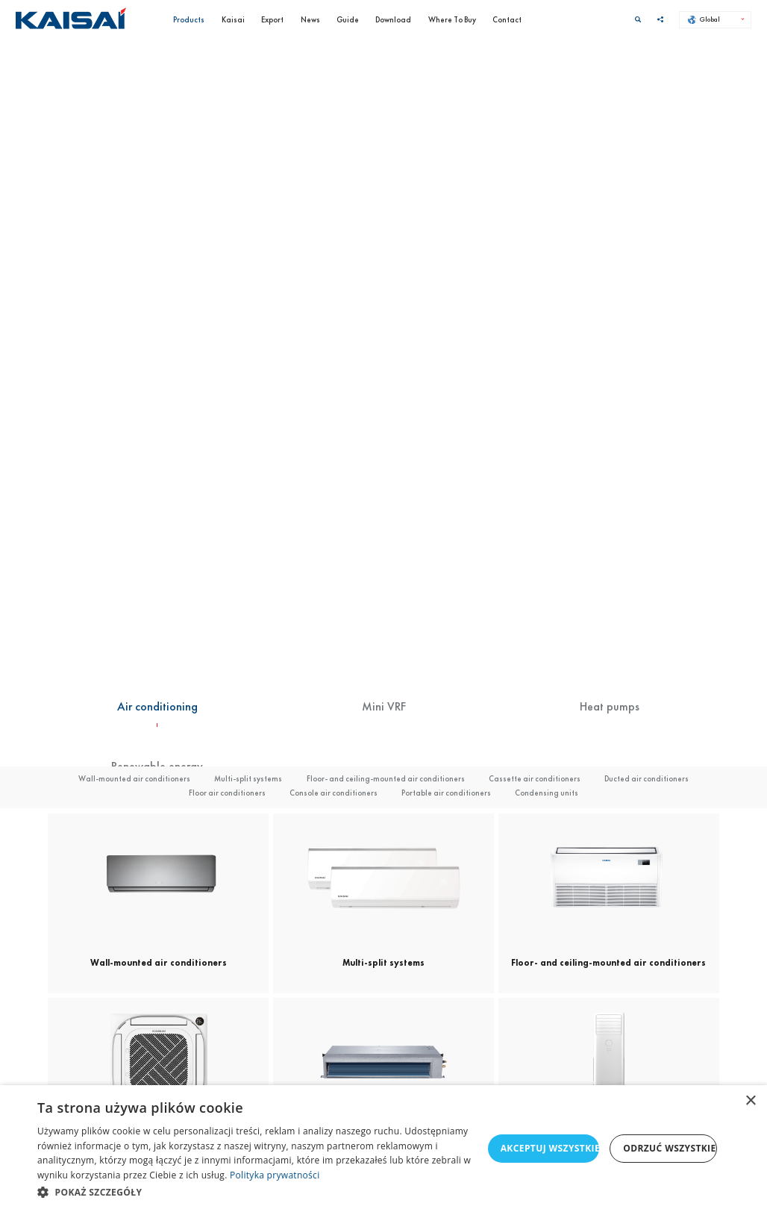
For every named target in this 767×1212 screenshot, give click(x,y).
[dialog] (383, 1148)
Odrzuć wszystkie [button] (669, 1148)
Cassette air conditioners (534, 778)
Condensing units (546, 792)
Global (704, 19)
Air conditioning (157, 706)
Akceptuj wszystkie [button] (550, 1148)
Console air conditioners (333, 792)
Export (272, 19)
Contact (507, 19)
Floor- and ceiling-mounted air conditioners (386, 778)
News (310, 19)
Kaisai (233, 19)
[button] (260, 1192)
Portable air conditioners (446, 792)
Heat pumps (609, 706)
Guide (347, 19)
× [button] (750, 1101)
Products (188, 19)
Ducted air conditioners (646, 778)
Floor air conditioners (227, 792)
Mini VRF (384, 706)
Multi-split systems (248, 778)
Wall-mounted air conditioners (134, 778)
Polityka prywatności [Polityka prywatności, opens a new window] (274, 1175)
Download (393, 19)
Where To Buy (452, 19)
